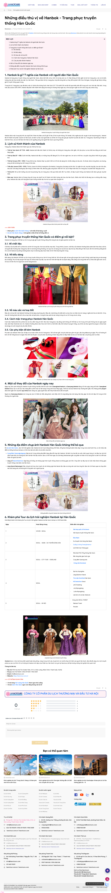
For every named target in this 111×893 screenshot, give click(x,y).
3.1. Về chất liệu (16, 49)
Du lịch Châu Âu (43, 799)
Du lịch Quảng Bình (9, 799)
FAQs (77, 887)
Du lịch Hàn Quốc (57, 805)
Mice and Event (43, 5)
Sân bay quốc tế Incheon (81, 529)
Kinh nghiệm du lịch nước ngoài (21, 10)
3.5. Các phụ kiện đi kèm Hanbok (21, 60)
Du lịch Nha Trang (22, 802)
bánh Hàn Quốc (17, 685)
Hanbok (31, 33)
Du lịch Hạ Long (8, 796)
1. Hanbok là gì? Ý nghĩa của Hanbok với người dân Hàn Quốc (27, 42)
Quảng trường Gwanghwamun (82, 544)
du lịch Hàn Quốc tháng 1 (22, 231)
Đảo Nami (76, 538)
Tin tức (9, 10)
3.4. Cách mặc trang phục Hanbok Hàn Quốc (25, 58)
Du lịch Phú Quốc (22, 805)
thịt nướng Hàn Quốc (21, 683)
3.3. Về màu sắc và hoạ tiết (20, 55)
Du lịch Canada (43, 796)
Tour (72, 5)
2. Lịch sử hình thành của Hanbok (19, 45)
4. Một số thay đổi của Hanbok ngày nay (21, 63)
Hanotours (73, 33)
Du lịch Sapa (21, 796)
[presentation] (18, 743)
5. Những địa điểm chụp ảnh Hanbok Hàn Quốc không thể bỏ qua (28, 66)
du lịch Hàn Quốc (12, 448)
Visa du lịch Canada (44, 802)
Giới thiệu (31, 5)
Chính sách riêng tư (88, 887)
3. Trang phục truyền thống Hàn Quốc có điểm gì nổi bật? (26, 48)
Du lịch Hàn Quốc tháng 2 (15, 233)
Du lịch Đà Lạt (7, 805)
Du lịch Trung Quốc (44, 808)
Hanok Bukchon (18, 461)
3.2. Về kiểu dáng (17, 52)
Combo (54, 5)
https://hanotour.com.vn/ (20, 676)
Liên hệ (103, 5)
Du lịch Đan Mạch (43, 805)
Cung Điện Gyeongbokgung (16, 453)
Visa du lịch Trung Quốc (59, 802)
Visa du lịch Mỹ (57, 799)
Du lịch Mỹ (56, 793)
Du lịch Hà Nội (7, 793)
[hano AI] (107, 870)
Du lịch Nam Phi (57, 796)
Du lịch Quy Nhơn (22, 808)
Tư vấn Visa (63, 5)
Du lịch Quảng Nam (9, 802)
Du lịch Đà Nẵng (22, 799)
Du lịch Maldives (43, 811)
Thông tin (94, 5)
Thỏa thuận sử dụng (101, 887)
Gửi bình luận (39, 742)
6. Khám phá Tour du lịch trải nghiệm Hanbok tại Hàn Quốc (26, 69)
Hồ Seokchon (77, 581)
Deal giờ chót (82, 5)
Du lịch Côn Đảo (8, 808)
